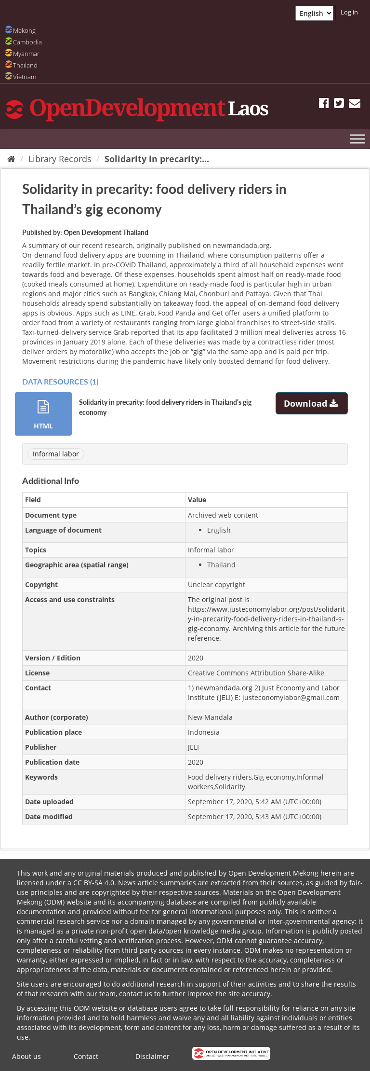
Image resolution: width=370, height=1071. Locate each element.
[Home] (11, 159)
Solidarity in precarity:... (157, 159)
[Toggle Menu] (357, 138)
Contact (86, 1056)
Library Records (60, 159)
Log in (349, 12)
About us (26, 1056)
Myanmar (26, 53)
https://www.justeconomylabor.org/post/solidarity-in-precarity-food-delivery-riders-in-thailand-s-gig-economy (266, 618)
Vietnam (24, 76)
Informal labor (56, 453)
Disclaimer (152, 1056)
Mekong (24, 30)
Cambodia (27, 42)
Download (312, 403)
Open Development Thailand (106, 232)
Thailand (25, 65)
